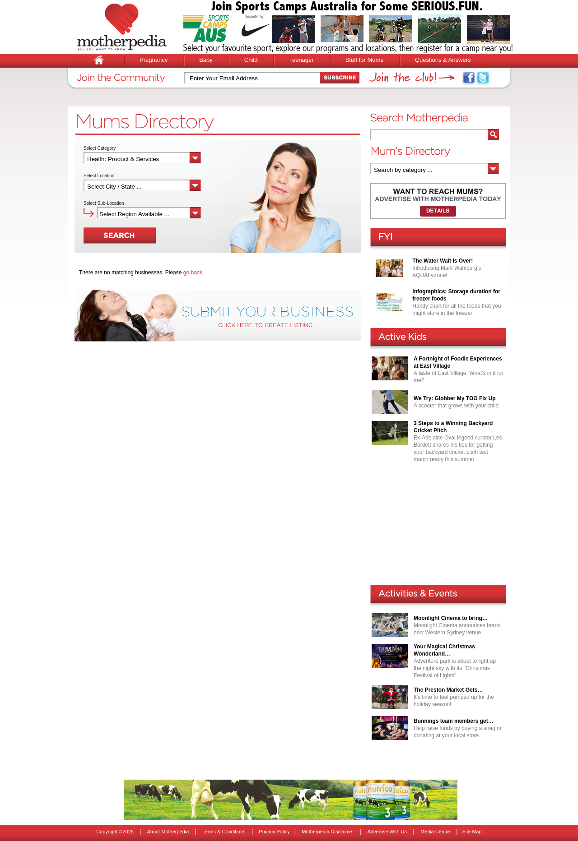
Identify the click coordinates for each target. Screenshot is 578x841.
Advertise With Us (387, 831)
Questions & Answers (443, 59)
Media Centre (435, 831)
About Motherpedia (168, 831)
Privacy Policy (274, 831)
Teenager (301, 59)
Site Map (471, 831)
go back (192, 272)
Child (251, 59)
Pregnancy (154, 59)
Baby (206, 59)
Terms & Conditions (223, 831)
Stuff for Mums (364, 59)
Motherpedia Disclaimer (328, 831)
